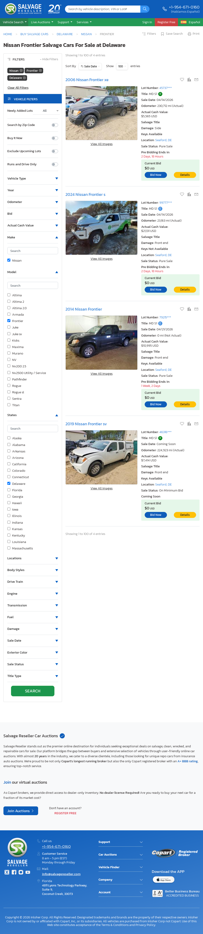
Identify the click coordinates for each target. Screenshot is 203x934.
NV (12, 360)
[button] (14, 22)
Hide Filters (49, 59)
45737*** (165, 88)
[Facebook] (13, 872)
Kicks (13, 341)
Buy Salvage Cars (34, 34)
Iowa (12, 510)
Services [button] (83, 22)
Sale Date (91, 66)
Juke (12, 328)
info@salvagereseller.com (61, 874)
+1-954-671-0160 (184, 7)
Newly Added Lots (20, 111)
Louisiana (16, 542)
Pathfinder (17, 379)
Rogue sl (15, 392)
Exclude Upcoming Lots (24, 151)
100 (121, 66)
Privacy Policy (145, 925)
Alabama (16, 445)
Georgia (15, 497)
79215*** (165, 317)
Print (193, 34)
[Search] (144, 9)
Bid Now (155, 175)
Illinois (14, 516)
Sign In (147, 22)
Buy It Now (14, 138)
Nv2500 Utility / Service (26, 373)
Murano (15, 353)
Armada (15, 315)
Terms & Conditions (115, 925)
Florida (14, 490)
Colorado (16, 471)
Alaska (14, 438)
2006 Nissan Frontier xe (87, 80)
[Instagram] (20, 872)
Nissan (86, 34)
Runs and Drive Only (22, 164)
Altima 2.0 (17, 308)
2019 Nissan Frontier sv (86, 424)
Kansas (15, 529)
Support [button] (64, 22)
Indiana (15, 523)
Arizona (15, 458)
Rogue (14, 386)
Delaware (65, 34)
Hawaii (14, 503)
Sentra (14, 399)
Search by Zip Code (21, 125)
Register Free (65, 813)
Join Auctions (19, 811)
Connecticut (18, 477)
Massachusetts (20, 548)
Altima (14, 295)
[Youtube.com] (27, 872)
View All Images (101, 144)
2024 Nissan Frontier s (85, 194)
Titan (13, 405)
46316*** (165, 432)
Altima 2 (15, 302)
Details (185, 175)
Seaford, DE (163, 140)
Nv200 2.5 (16, 366)
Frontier (15, 321)
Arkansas (16, 451)
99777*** (165, 202)
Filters (149, 34)
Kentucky (16, 536)
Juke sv (14, 334)
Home (7, 34)
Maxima (15, 347)
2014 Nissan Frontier (83, 309)
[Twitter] (6, 872)
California (16, 464)
